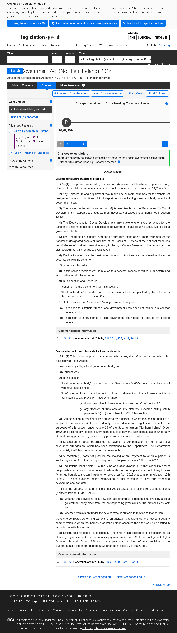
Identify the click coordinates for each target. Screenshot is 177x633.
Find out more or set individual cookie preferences (86, 23)
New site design (17, 610)
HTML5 (18, 601)
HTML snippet (32, 601)
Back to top (162, 584)
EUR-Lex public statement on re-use (104, 628)
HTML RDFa (82, 601)
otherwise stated (123, 620)
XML (52, 601)
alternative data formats (70, 596)
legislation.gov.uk (33, 35)
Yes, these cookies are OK (30, 23)
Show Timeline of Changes (31, 153)
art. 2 (126, 338)
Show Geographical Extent (31, 131)
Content (47, 85)
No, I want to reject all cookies (145, 23)
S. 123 (68, 562)
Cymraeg (164, 45)
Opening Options (21, 160)
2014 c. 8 (62, 78)
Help (32, 610)
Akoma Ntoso (64, 601)
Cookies (128, 610)
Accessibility (74, 610)
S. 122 (68, 338)
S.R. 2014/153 (113, 338)
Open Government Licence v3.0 (75, 620)
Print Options (157, 93)
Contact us (92, 610)
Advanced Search (159, 64)
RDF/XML (97, 601)
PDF (45, 601)
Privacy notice (111, 610)
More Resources (70, 85)
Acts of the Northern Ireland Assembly (30, 78)
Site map (58, 610)
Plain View (135, 93)
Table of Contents (22, 85)
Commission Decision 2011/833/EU (112, 624)
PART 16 (77, 78)
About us (44, 610)
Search (15, 70)
